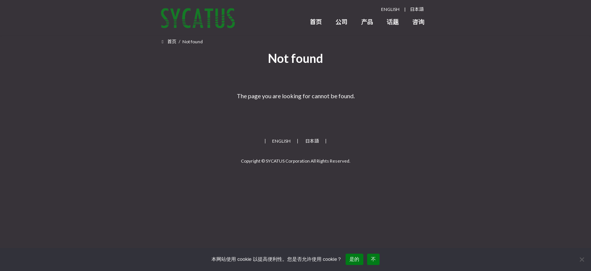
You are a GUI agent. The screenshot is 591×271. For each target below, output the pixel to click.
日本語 (417, 9)
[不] (581, 259)
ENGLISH (390, 9)
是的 (354, 259)
